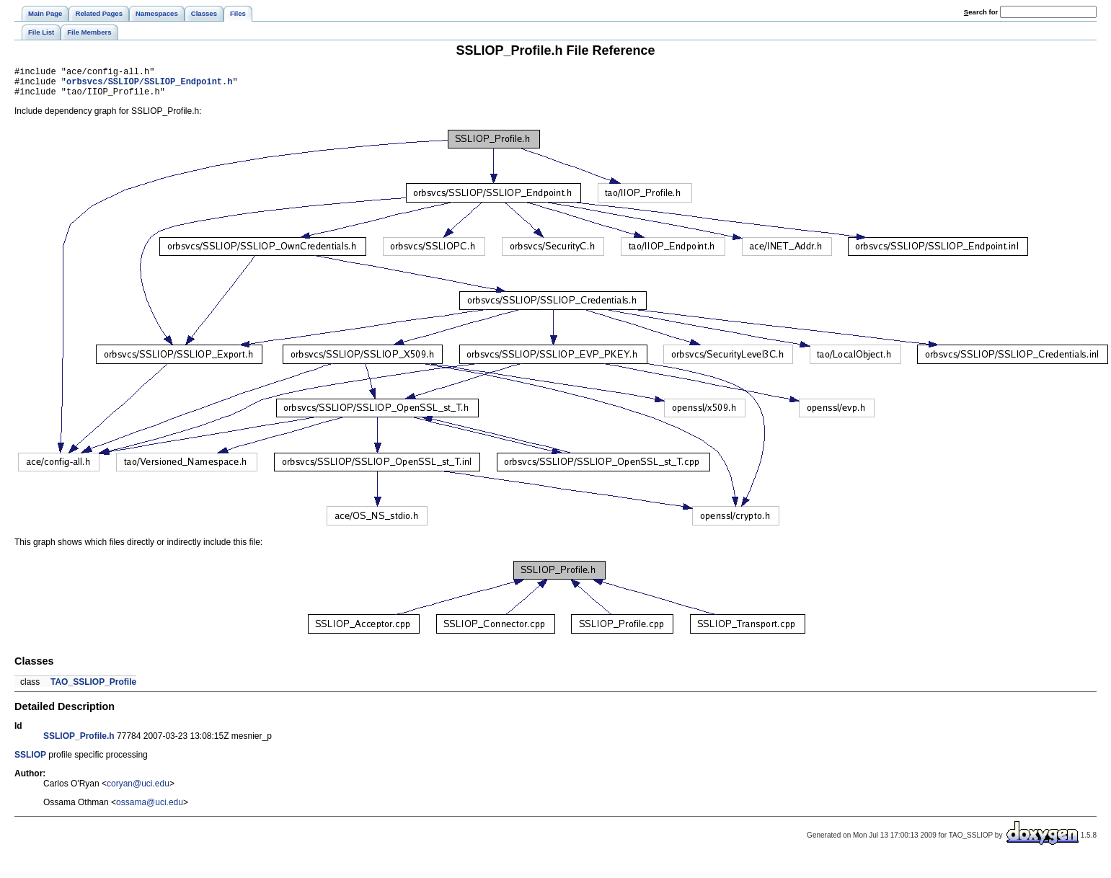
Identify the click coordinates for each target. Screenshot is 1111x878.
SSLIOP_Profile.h (79, 742)
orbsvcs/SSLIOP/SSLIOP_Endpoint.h (149, 85)
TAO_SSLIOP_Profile (93, 688)
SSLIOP (30, 761)
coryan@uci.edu (138, 790)
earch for (981, 12)
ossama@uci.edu (149, 809)
